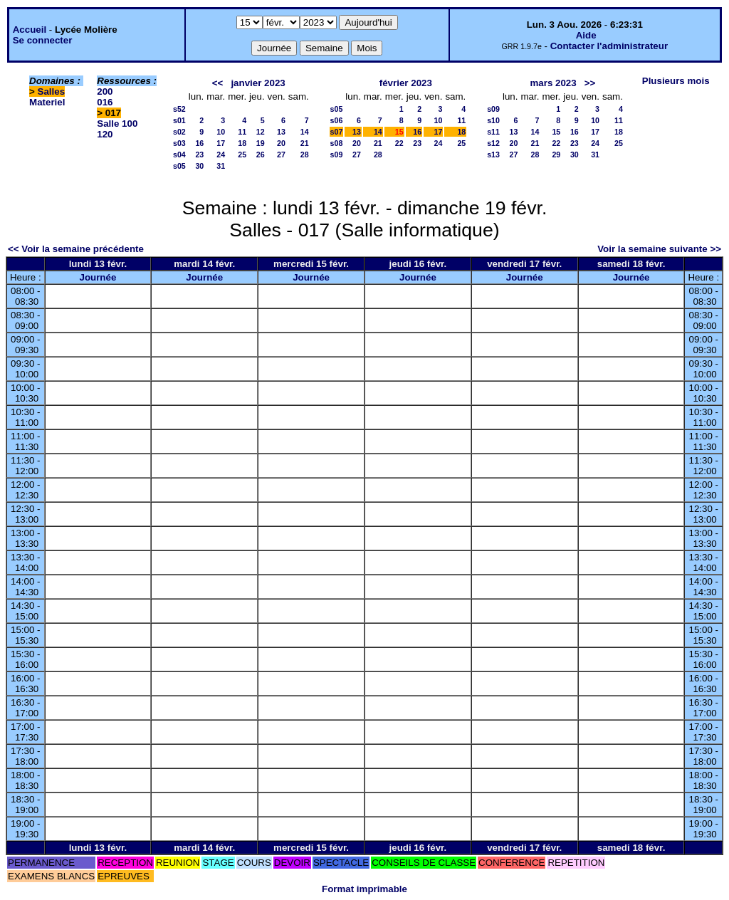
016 (104, 102)
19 (260, 143)
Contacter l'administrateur (609, 46)
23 (199, 154)
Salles (51, 91)
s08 (336, 143)
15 (556, 131)
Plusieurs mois (676, 80)
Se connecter (43, 40)
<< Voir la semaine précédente (76, 249)
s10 (493, 120)
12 (260, 131)
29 (556, 154)
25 (242, 154)
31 (220, 166)
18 (242, 143)
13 (281, 131)
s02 (179, 131)
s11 (493, 131)
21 (304, 143)
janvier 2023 (258, 83)
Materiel (47, 102)
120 (104, 134)
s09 (336, 154)
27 (281, 154)
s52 (179, 109)
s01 (179, 120)
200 (104, 91)
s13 (493, 154)
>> (590, 83)
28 (304, 154)
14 (304, 131)
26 (260, 154)
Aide (586, 35)
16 (199, 143)
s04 (179, 154)
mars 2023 (553, 83)
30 (199, 166)
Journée (97, 277)
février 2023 (405, 83)
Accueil (29, 29)
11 (242, 131)
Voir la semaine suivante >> (659, 249)
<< (218, 83)
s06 (336, 120)
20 (281, 143)
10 (220, 131)
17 (220, 143)
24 (220, 154)
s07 (336, 131)
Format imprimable (364, 889)
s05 (179, 166)
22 (399, 143)
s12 (493, 143)
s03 (179, 143)
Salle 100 (117, 123)
